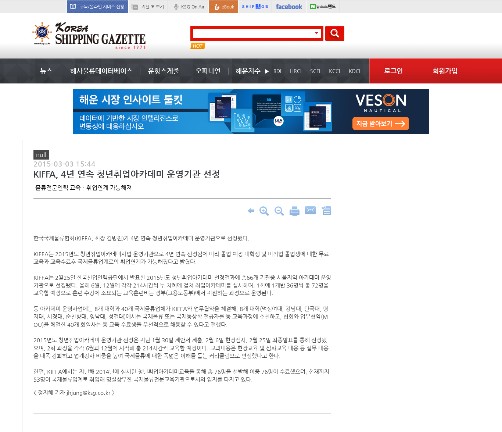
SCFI (315, 71)
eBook (228, 6)
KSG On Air (192, 6)
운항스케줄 (163, 71)
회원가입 (445, 71)
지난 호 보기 (152, 6)
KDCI (354, 71)
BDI (277, 71)
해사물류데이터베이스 (101, 71)
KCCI (334, 71)
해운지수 (248, 71)
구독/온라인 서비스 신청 (102, 6)
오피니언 (208, 71)
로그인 (393, 71)
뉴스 (46, 71)
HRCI (295, 71)
